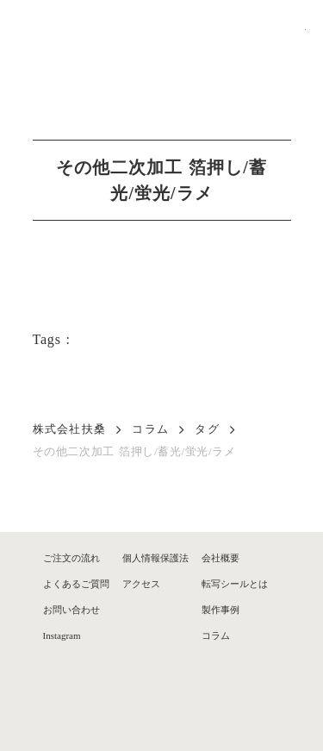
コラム (150, 428)
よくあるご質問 (76, 584)
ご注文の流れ (71, 558)
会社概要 (220, 558)
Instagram (62, 635)
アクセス (141, 584)
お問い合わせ (71, 609)
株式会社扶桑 (70, 428)
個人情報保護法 (155, 558)
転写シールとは (235, 584)
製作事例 (220, 609)
